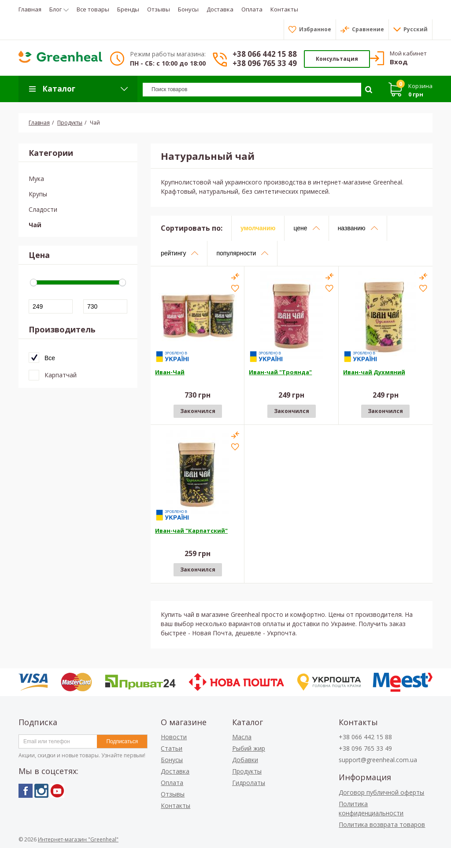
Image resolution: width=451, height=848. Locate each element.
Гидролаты (248, 782)
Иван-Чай (170, 372)
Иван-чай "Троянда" (280, 372)
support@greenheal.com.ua (378, 760)
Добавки (245, 760)
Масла (241, 737)
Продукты (247, 771)
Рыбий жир (248, 748)
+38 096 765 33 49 (265, 63)
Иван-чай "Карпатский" (191, 531)
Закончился (197, 411)
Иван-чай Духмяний (374, 372)
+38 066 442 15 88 (265, 54)
